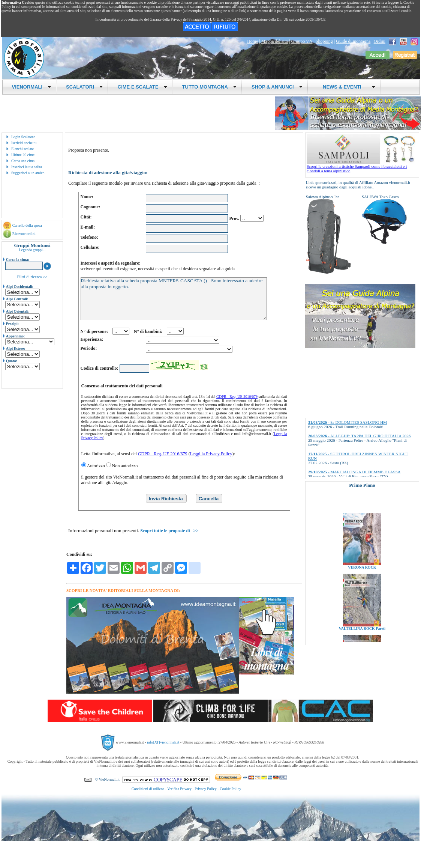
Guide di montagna (353, 41)
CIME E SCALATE (142, 87)
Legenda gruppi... (32, 250)
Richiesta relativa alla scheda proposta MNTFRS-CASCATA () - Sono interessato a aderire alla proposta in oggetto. (174, 298)
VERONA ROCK (362, 581)
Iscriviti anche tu (23, 143)
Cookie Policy (230, 789)
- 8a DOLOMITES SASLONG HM (347, 422)
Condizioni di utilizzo (148, 789)
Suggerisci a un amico (28, 173)
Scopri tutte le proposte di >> (169, 530)
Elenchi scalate (22, 149)
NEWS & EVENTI (346, 87)
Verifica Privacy (179, 789)
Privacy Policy (206, 789)
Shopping (324, 41)
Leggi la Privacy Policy (211, 453)
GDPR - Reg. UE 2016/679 (237, 396)
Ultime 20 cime (22, 155)
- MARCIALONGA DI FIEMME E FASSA (354, 472)
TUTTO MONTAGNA (209, 87)
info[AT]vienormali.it (163, 742)
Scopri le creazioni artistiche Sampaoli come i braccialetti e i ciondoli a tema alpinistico (363, 166)
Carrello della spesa (27, 225)
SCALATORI (84, 87)
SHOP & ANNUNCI (277, 87)
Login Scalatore (23, 137)
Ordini (379, 41)
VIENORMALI (31, 87)
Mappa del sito (274, 41)
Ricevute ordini (24, 234)
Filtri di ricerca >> (32, 276)
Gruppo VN (302, 41)
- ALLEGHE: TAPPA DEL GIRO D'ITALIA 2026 (359, 436)
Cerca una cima (22, 161)
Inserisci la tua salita (26, 167)
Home (252, 41)
